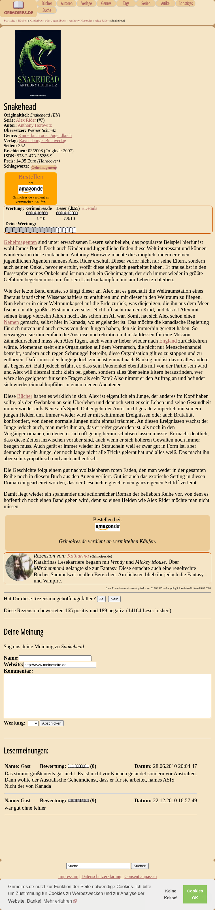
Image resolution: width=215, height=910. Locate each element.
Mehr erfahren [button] (58, 901)
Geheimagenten (43, 167)
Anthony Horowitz (80, 20)
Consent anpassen (140, 876)
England (168, 341)
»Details (89, 208)
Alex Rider (102, 20)
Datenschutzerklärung (101, 876)
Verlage (86, 3)
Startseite (9, 20)
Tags (126, 3)
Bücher (47, 3)
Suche (46, 10)
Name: (11, 658)
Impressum (68, 876)
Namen (11, 322)
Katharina (78, 556)
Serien (145, 3)
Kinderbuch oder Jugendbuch (47, 20)
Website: (13, 664)
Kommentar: (18, 671)
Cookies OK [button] (195, 894)
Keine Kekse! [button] (170, 894)
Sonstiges (186, 3)
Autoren (67, 3)
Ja (101, 599)
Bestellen (30, 176)
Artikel (165, 3)
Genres (106, 3)
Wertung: (16, 731)
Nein (114, 599)
